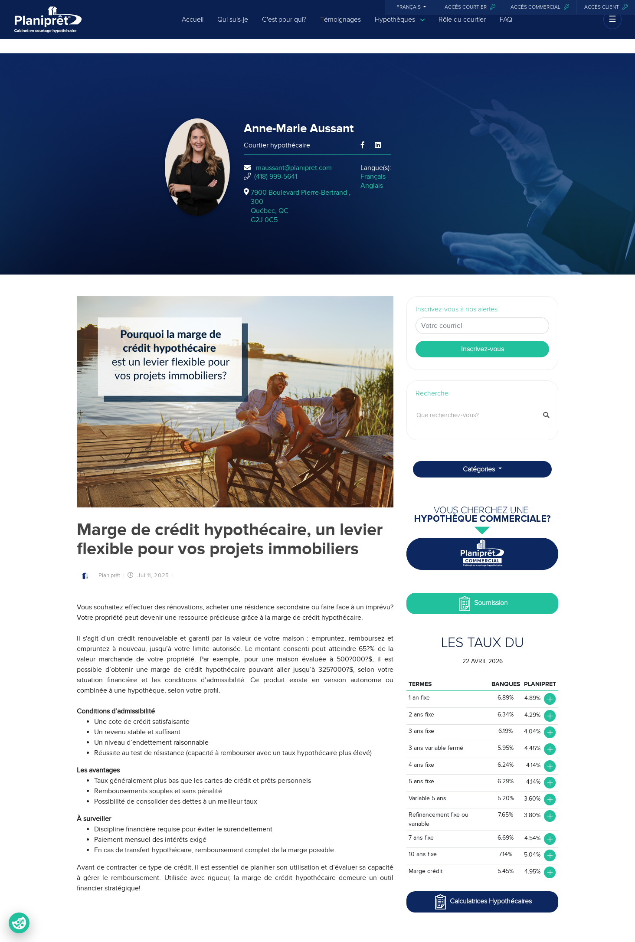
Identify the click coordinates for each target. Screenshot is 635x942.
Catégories (480, 469)
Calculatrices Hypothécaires (482, 901)
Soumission (482, 603)
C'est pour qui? (284, 26)
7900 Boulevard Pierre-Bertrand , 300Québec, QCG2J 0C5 (300, 206)
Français (409, 7)
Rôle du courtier (462, 26)
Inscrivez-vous (482, 349)
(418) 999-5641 (275, 176)
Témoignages (340, 26)
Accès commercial (540, 7)
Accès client (606, 7)
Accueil (192, 26)
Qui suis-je (232, 26)
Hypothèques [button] (400, 27)
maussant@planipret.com (294, 168)
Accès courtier (470, 7)
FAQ (506, 26)
